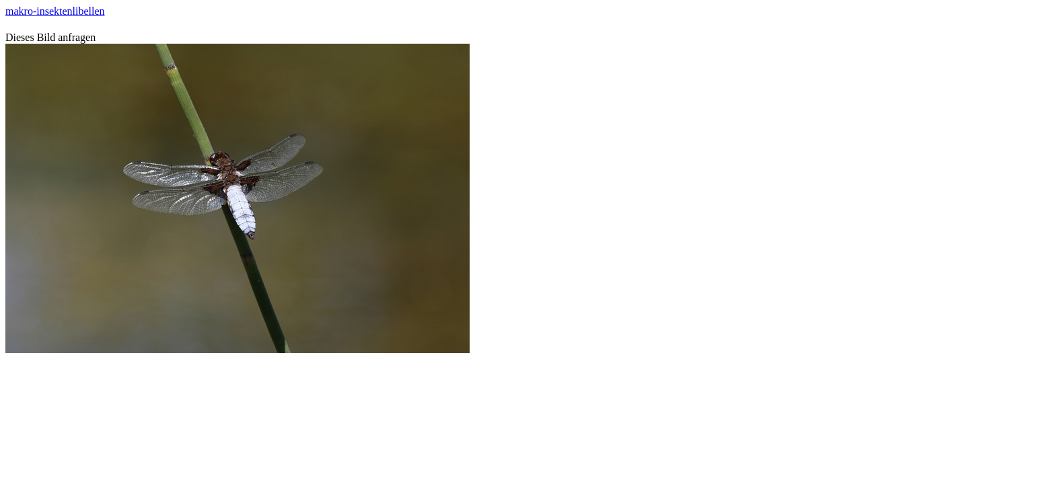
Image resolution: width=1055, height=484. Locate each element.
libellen (89, 11)
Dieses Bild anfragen (50, 37)
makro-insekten (39, 11)
